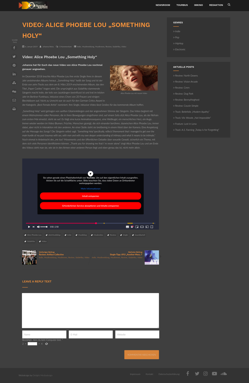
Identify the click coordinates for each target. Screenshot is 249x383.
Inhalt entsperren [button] (90, 196)
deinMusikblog (54, 235)
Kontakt (149, 374)
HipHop (178, 43)
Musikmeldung (88, 46)
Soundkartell (140, 235)
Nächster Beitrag (125, 253)
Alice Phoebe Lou (34, 235)
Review (109, 46)
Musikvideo (98, 235)
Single (125, 235)
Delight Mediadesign (43, 375)
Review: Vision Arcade (185, 81)
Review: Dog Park (183, 93)
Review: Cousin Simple (186, 105)
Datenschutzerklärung (168, 374)
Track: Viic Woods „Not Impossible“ (192, 117)
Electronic (179, 49)
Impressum (135, 374)
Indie (79, 46)
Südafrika (116, 46)
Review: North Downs (185, 75)
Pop (176, 37)
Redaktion (216, 5)
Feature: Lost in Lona (185, 123)
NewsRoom (163, 5)
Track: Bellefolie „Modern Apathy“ (191, 111)
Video (123, 46)
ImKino (198, 5)
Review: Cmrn (181, 87)
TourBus (182, 5)
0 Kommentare (66, 46)
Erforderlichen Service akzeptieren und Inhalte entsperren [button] (90, 205)
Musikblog (82, 235)
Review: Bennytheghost (186, 99)
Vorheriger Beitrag (56, 253)
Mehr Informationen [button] (91, 188)
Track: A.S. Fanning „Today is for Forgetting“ (196, 129)
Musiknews (100, 46)
